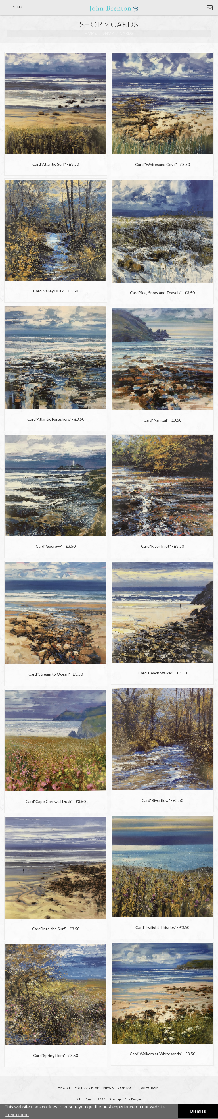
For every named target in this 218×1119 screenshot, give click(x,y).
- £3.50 (55, 164)
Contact (126, 1087)
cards (126, 33)
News (108, 1087)
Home (91, 33)
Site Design (133, 1099)
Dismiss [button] (198, 1111)
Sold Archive (87, 1087)
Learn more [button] (17, 1114)
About (64, 1087)
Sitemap (115, 1099)
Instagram (148, 1087)
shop (108, 33)
